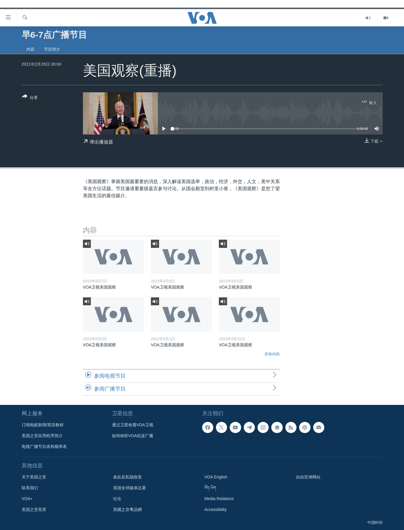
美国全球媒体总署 (129, 487)
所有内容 (272, 354)
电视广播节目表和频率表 (44, 446)
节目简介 (52, 49)
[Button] (30, 98)
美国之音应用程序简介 (42, 435)
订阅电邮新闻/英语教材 (43, 424)
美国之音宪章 (34, 509)
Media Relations (219, 498)
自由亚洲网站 (308, 477)
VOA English (216, 477)
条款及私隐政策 (127, 477)
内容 (30, 49)
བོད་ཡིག (210, 487)
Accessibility (215, 509)
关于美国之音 (34, 477)
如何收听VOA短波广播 (133, 435)
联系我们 (30, 487)
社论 (117, 498)
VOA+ (27, 498)
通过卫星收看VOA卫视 (133, 424)
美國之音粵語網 (127, 509)
